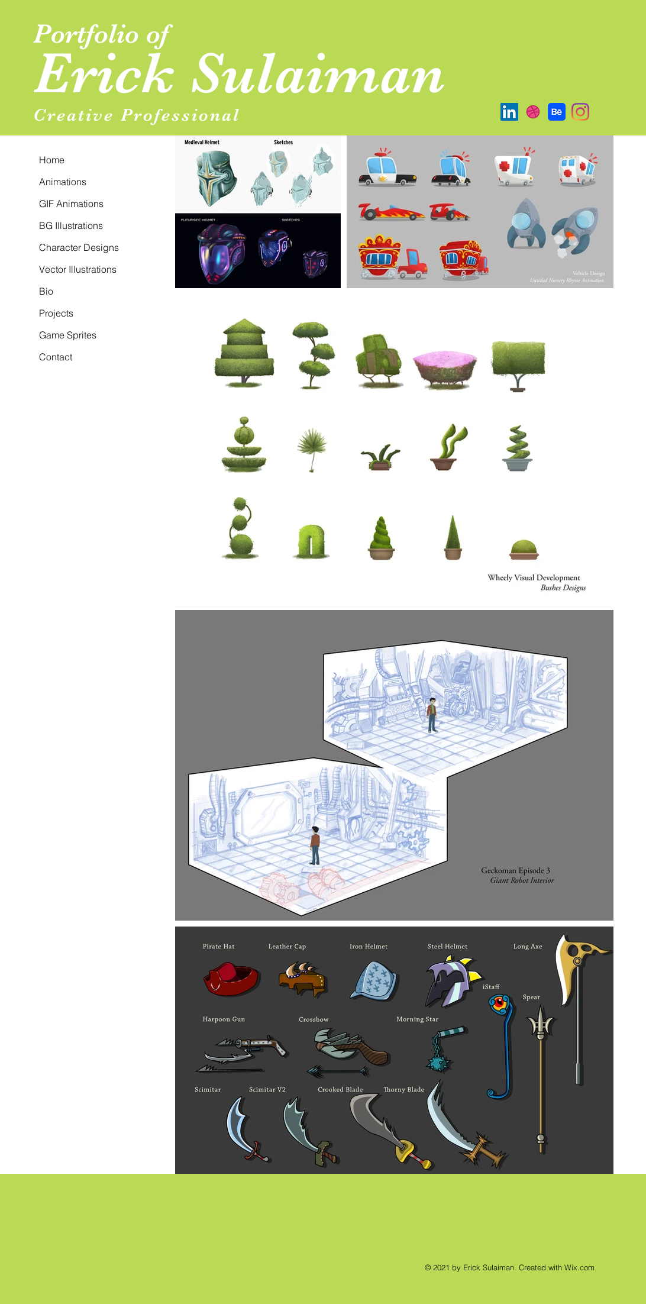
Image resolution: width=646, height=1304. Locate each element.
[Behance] (557, 112)
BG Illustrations (71, 225)
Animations (62, 182)
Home (51, 160)
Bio (46, 291)
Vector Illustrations (78, 269)
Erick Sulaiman (239, 73)
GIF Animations (71, 203)
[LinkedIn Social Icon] (509, 112)
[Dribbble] (533, 112)
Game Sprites (67, 335)
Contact (55, 357)
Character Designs (79, 247)
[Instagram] (580, 112)
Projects (56, 313)
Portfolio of (104, 33)
